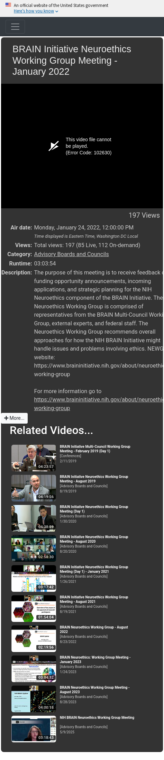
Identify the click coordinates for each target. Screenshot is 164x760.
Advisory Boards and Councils (71, 254)
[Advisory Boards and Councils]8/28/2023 (98, 695)
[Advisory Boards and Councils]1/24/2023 (98, 664)
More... (14, 418)
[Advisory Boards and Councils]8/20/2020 (98, 544)
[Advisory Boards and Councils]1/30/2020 (98, 514)
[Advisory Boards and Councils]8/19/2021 (98, 604)
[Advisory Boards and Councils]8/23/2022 (98, 634)
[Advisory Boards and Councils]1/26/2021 (98, 574)
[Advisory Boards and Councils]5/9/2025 (98, 725)
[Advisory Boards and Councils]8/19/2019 (98, 484)
